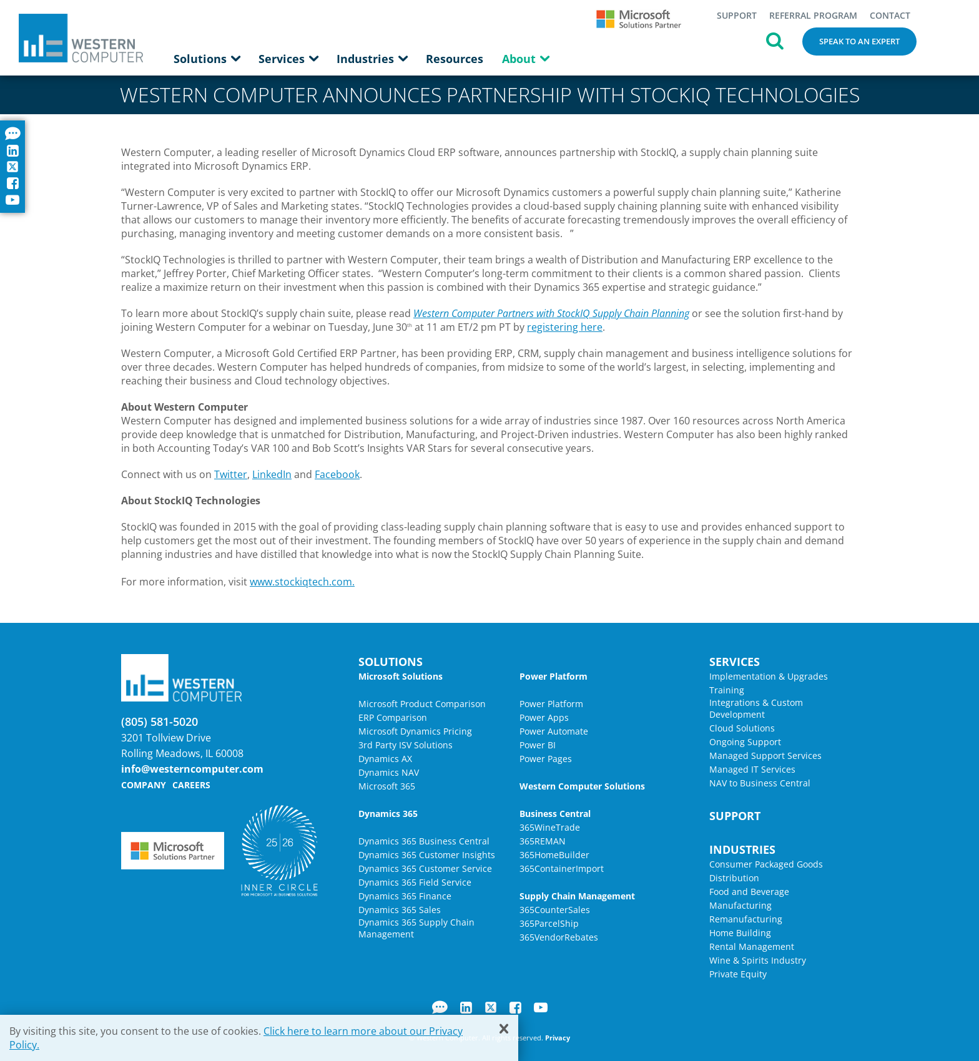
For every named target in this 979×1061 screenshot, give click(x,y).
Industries (372, 58)
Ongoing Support (745, 742)
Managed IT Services (752, 769)
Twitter (230, 474)
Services (288, 58)
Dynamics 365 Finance (404, 896)
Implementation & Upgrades (768, 676)
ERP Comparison (392, 717)
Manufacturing (740, 905)
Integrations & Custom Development (756, 708)
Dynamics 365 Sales (399, 910)
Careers (191, 785)
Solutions (207, 58)
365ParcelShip (549, 923)
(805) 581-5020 (159, 721)
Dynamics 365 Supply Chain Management (416, 928)
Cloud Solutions (742, 728)
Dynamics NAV (388, 772)
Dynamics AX (385, 759)
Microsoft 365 (386, 786)
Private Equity (738, 974)
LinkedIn (272, 474)
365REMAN (542, 841)
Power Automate (553, 731)
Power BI (537, 745)
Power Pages (545, 759)
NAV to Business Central (759, 783)
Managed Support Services (765, 755)
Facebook (337, 474)
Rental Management (751, 946)
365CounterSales (554, 910)
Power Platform (551, 704)
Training (726, 690)
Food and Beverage (749, 891)
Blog (440, 1007)
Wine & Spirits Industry (757, 960)
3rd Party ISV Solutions (405, 745)
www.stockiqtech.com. (302, 582)
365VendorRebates (558, 937)
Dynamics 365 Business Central (424, 841)
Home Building (740, 933)
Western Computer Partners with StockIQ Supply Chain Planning (551, 313)
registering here (565, 327)
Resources (454, 58)
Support (737, 15)
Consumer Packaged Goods (766, 864)
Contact (890, 15)
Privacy (557, 1037)
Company (143, 785)
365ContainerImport (561, 868)
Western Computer (81, 37)
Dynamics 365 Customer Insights (426, 855)
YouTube (541, 1007)
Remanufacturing (745, 919)
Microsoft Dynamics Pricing (415, 731)
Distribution (734, 878)
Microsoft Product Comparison (422, 704)
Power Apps (544, 717)
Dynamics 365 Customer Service (425, 868)
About (525, 58)
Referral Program (813, 15)
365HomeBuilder (554, 855)
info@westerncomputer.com (192, 769)
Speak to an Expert (859, 41)
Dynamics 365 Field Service (414, 882)
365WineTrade (549, 827)
